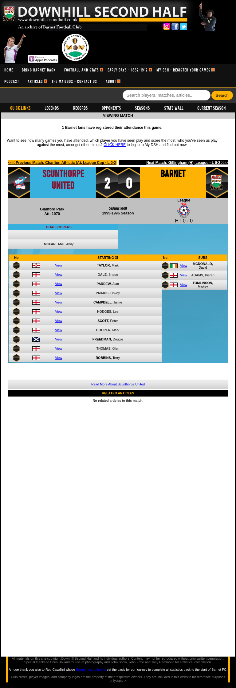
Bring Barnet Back (39, 69)
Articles (35, 81)
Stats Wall (173, 108)
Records (80, 108)
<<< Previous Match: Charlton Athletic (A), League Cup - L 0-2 (62, 163)
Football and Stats (81, 69)
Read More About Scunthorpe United (118, 384)
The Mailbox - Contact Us (74, 81)
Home (8, 69)
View (58, 265)
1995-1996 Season (118, 213)
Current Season (211, 108)
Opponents (111, 108)
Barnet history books (91, 669)
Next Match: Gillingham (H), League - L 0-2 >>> (187, 163)
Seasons (142, 108)
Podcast (11, 81)
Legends (52, 108)
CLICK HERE (115, 145)
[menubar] (118, 75)
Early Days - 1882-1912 (128, 69)
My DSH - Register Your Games (183, 69)
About (111, 81)
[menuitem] (9, 69)
